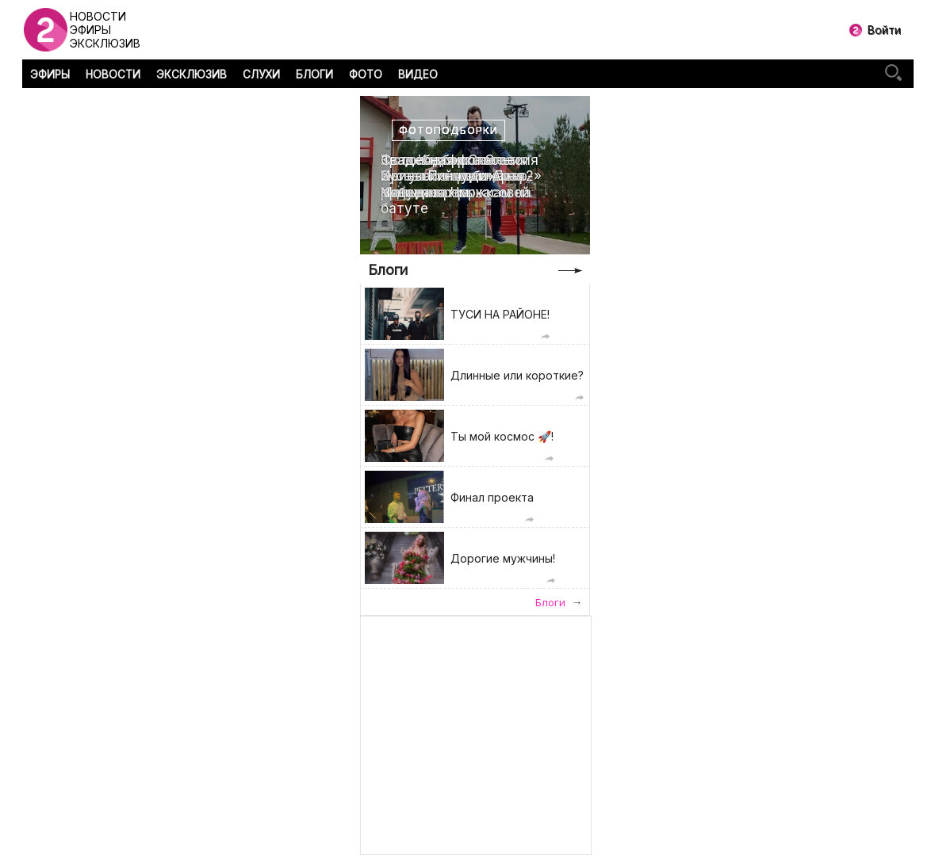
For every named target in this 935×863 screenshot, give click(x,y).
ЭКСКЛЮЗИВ (191, 74)
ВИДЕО (418, 74)
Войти (884, 29)
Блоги (388, 270)
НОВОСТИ (113, 74)
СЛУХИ (261, 74)
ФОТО (365, 74)
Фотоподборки (448, 130)
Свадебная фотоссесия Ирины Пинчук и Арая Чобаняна (459, 176)
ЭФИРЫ (50, 74)
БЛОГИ (314, 74)
